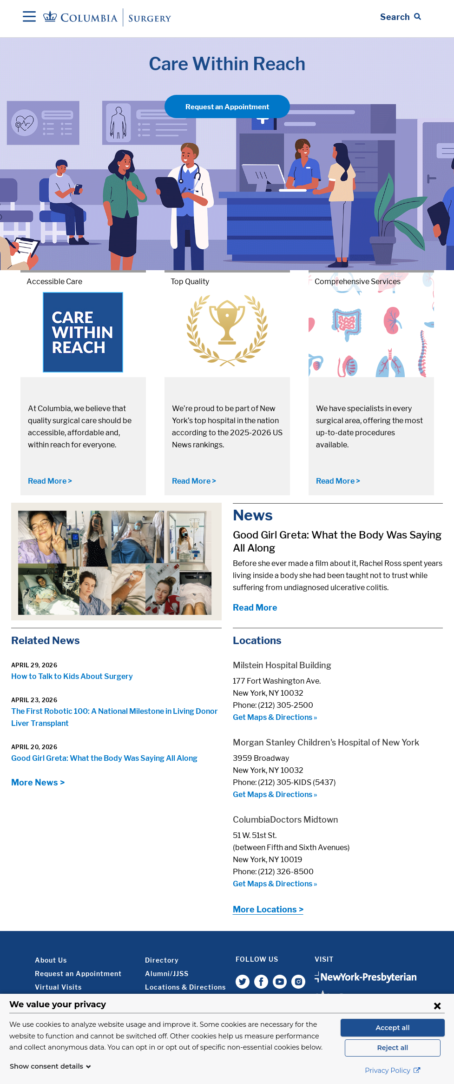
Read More (255, 607)
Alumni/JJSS (167, 974)
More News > (38, 782)
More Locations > (268, 909)
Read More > (50, 481)
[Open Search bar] (400, 17)
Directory (162, 960)
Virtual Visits (58, 987)
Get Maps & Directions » (275, 717)
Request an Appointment (227, 107)
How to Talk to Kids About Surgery (72, 676)
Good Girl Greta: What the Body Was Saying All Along (104, 758)
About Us (51, 960)
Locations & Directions (185, 987)
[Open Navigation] (29, 17)
